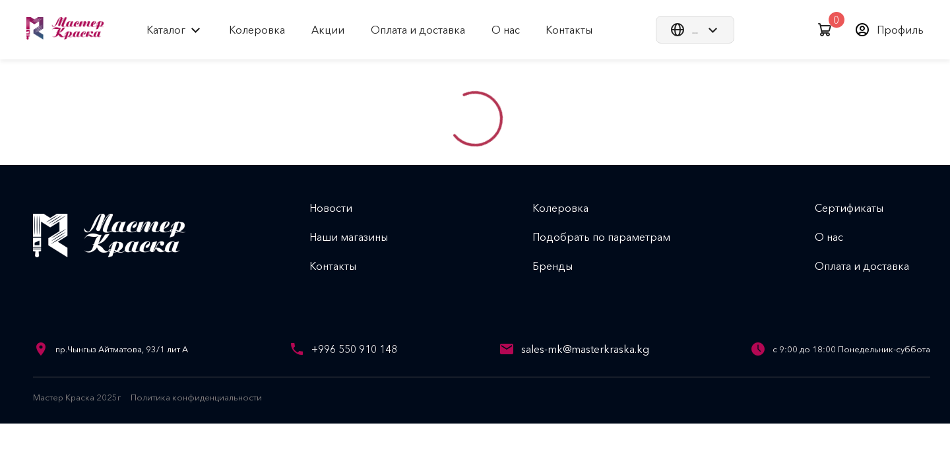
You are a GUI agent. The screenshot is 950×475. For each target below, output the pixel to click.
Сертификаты (859, 207)
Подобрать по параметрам (611, 236)
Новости (341, 207)
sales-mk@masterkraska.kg (585, 349)
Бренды (563, 265)
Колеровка (571, 207)
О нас (839, 236)
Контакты (343, 265)
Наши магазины (359, 236)
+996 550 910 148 (354, 349)
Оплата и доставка (872, 265)
